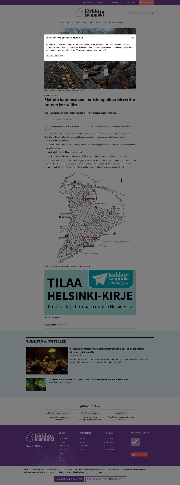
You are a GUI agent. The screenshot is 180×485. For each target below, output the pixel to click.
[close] (133, 38)
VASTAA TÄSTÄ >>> (54, 55)
